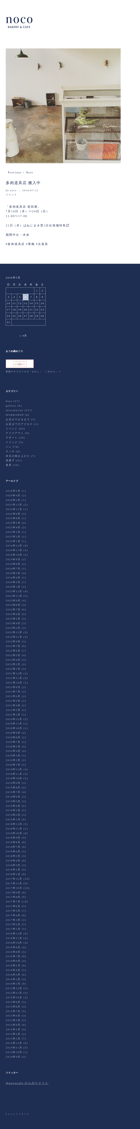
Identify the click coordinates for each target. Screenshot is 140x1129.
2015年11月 (14, 992)
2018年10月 (14, 833)
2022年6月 (13, 650)
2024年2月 (13, 582)
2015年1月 (13, 1038)
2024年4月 (13, 577)
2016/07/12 (30, 190)
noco (13, 190)
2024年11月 (14, 550)
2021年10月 (14, 682)
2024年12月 (14, 545)
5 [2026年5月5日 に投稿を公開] (20, 297)
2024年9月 (13, 559)
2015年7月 (13, 1011)
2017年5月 (13, 910)
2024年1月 (13, 586)
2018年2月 (13, 869)
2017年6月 (13, 906)
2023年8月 (13, 604)
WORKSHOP (15, 414)
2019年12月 (14, 769)
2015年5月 (13, 1020)
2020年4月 (13, 750)
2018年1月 (13, 874)
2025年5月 (13, 522)
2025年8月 (13, 518)
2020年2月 (13, 760)
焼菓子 (10, 460)
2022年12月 (14, 632)
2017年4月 (13, 915)
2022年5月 (13, 655)
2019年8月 (13, 787)
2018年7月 (13, 846)
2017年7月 (13, 901)
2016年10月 (14, 942)
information (14, 410)
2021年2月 (13, 710)
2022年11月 (14, 636)
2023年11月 (14, 595)
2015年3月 (13, 1029)
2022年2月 (13, 664)
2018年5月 (13, 856)
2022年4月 (13, 659)
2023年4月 (13, 623)
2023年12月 (14, 591)
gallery (11, 405)
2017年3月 (13, 919)
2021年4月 (13, 705)
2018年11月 (14, 828)
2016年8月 (13, 951)
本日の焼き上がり (18, 456)
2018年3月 (13, 865)
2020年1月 (13, 764)
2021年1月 (13, 714)
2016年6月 (13, 960)
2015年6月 (13, 1015)
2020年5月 (13, 746)
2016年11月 (14, 938)
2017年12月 (14, 878)
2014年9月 (13, 1056)
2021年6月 (13, 696)
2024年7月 (13, 568)
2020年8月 (13, 737)
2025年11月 (14, 509)
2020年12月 (14, 719)
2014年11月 (14, 1047)
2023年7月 (13, 609)
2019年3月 (13, 810)
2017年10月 (14, 888)
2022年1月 (13, 668)
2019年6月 (13, 796)
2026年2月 (13, 500)
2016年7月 (13, 956)
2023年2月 (13, 627)
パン (9, 446)
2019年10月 (14, 778)
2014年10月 (14, 1052)
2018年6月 (13, 851)
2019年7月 (13, 792)
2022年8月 (13, 641)
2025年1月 (13, 541)
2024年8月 (13, 563)
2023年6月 (13, 614)
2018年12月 (14, 824)
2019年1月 (13, 819)
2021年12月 (14, 673)
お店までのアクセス (19, 424)
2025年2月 (13, 536)
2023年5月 (13, 618)
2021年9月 (13, 687)
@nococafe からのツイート (27, 1083)
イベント (11, 194)
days (9, 401)
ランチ (10, 451)
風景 (9, 465)
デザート (12, 437)
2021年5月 (13, 700)
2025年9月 (13, 513)
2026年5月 (13, 490)
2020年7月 (13, 741)
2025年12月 (14, 504)
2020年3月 (13, 755)
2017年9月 (13, 892)
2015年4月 (13, 1024)
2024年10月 (14, 554)
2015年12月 (14, 988)
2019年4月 (13, 805)
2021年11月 (14, 678)
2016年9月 (13, 947)
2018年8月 (13, 842)
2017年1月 (13, 928)
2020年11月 (14, 723)
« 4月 (23, 335)
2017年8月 (13, 897)
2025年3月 (13, 532)
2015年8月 (13, 1006)
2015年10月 (14, 997)
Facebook (20, 1101)
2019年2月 (13, 814)
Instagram (30, 1101)
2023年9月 (13, 600)
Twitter (9, 1101)
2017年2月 (13, 924)
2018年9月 (13, 837)
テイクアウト (15, 433)
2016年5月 (13, 965)
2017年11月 (14, 883)
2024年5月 (13, 573)
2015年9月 (13, 1002)
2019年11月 (14, 773)
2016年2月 (13, 979)
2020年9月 (13, 732)
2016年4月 (13, 970)
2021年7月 (13, 691)
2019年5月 (13, 801)
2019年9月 (13, 782)
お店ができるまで (18, 419)
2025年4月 (13, 527)
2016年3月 (13, 974)
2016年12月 (14, 933)
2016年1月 (13, 983)
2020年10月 (14, 728)
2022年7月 (13, 646)
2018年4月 (13, 860)
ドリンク (12, 442)
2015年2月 (13, 1034)
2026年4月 (13, 495)
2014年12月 (14, 1043)
